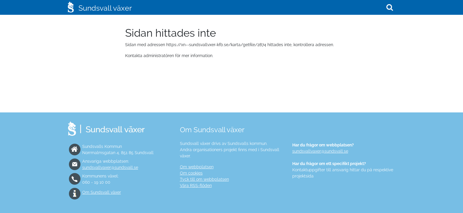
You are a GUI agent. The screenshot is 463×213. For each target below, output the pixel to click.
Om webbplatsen (197, 166)
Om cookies (191, 173)
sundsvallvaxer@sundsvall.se (110, 167)
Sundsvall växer (105, 8)
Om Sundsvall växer (101, 192)
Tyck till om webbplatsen (204, 179)
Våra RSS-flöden (196, 185)
